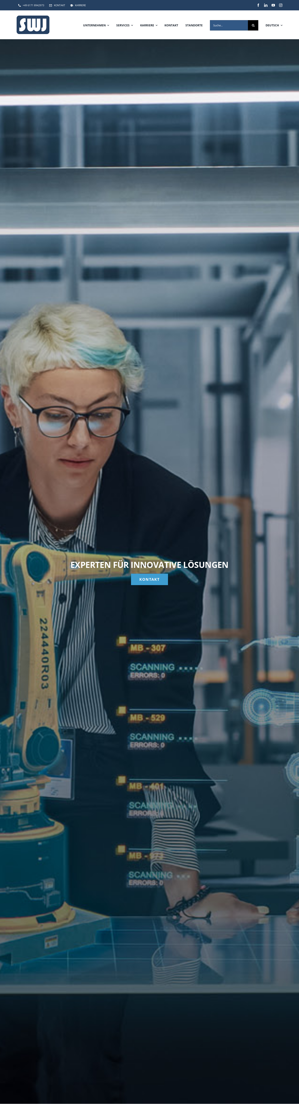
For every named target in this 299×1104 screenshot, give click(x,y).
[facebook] (258, 5)
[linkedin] (265, 5)
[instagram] (280, 5)
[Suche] (253, 25)
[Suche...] (229, 25)
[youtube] (273, 5)
